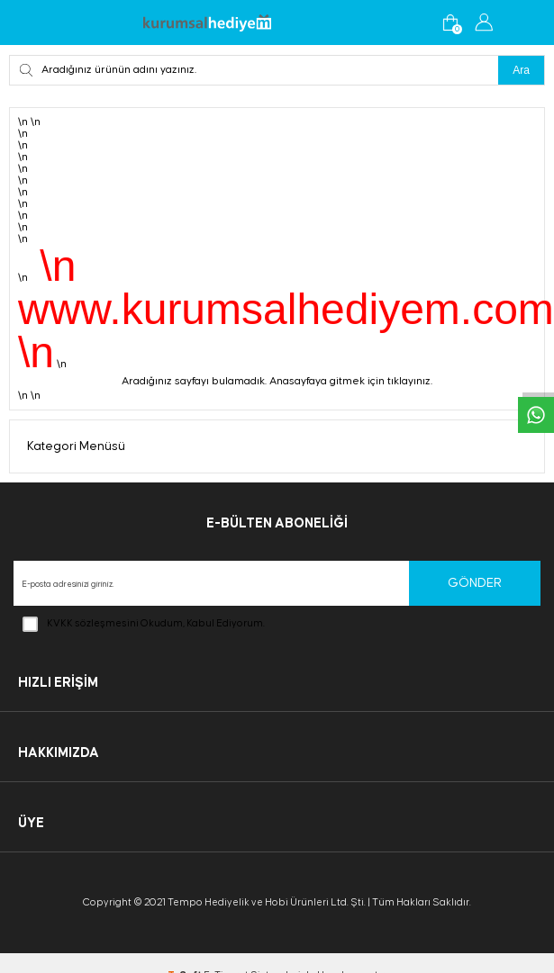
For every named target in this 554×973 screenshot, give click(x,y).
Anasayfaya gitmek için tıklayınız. (350, 381)
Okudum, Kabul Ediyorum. (144, 624)
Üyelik (484, 23)
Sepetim (450, 23)
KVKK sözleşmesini (93, 623)
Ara (521, 70)
